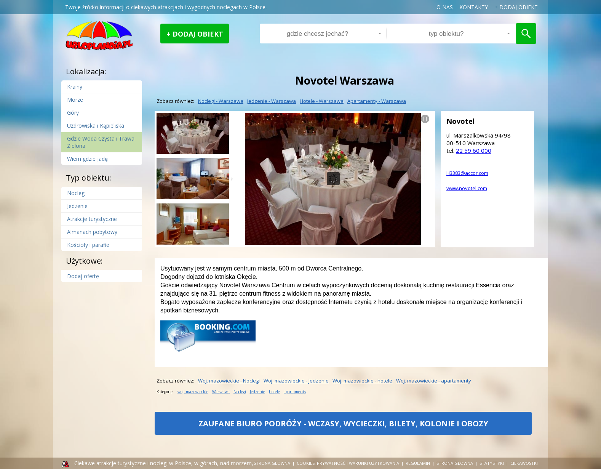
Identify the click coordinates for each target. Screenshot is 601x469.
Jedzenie (77, 206)
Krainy (74, 86)
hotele (274, 391)
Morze (75, 99)
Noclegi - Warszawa (220, 101)
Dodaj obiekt (198, 33)
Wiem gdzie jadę (87, 158)
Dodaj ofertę (83, 276)
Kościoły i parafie (88, 244)
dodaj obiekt (518, 7)
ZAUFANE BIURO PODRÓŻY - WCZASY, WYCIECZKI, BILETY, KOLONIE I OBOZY (343, 426)
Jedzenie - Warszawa (271, 101)
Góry (73, 112)
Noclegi (76, 193)
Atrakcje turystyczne (92, 218)
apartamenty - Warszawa (376, 101)
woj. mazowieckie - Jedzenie (296, 380)
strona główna (454, 463)
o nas (444, 7)
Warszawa (221, 391)
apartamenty (295, 391)
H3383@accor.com (467, 173)
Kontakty (473, 7)
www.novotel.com (466, 188)
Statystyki (492, 463)
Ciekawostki (524, 463)
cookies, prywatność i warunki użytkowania (348, 463)
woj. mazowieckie (192, 391)
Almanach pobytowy (92, 231)
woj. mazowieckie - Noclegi (229, 380)
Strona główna (272, 463)
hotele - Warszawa (322, 101)
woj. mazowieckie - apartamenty (433, 380)
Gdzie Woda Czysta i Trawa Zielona (100, 142)
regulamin (418, 463)
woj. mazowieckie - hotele (362, 380)
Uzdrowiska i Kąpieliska (95, 125)
